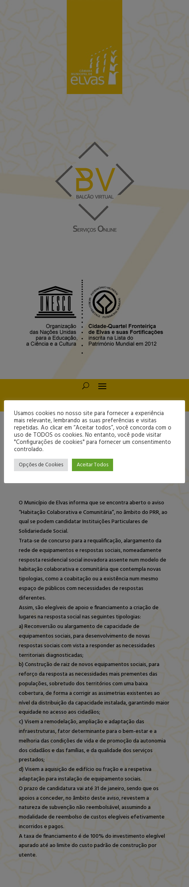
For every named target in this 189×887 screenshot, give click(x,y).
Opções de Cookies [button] (41, 465)
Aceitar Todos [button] (92, 465)
